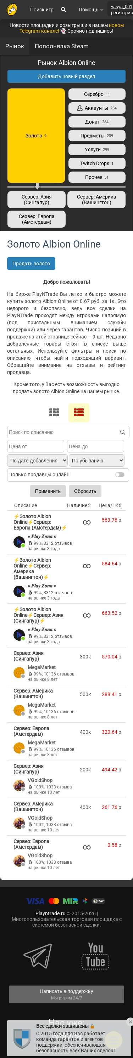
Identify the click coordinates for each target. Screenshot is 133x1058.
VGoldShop (40, 780)
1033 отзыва (59, 787)
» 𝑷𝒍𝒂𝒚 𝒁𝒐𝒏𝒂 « (42, 536)
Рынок (14, 46)
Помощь (91, 9)
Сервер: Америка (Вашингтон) (96, 199)
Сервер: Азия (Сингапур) (37, 199)
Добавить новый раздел (66, 76)
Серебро (97, 94)
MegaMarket (42, 667)
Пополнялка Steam (62, 46)
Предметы (97, 136)
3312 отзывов (58, 543)
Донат (97, 122)
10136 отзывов (59, 674)
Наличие (79, 505)
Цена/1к (110, 505)
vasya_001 (121, 6)
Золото (36, 136)
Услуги (97, 149)
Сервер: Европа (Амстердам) (37, 219)
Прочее (97, 177)
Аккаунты (97, 108)
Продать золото (31, 263)
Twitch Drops (96, 163)
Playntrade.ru (50, 913)
